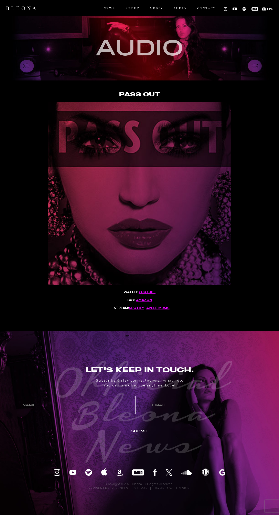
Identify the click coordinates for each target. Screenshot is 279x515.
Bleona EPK (205, 472)
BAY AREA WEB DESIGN (171, 488)
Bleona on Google (222, 472)
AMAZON (144, 300)
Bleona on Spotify (244, 9)
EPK (270, 9)
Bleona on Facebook (155, 472)
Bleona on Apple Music (104, 472)
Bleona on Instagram (225, 9)
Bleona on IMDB (255, 9)
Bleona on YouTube (235, 9)
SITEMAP (141, 488)
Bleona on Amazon (119, 472)
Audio (179, 8)
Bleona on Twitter (169, 472)
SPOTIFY (136, 308)
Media (156, 8)
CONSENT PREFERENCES (108, 488)
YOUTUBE (147, 292)
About (132, 8)
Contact (206, 8)
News (109, 8)
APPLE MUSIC (158, 308)
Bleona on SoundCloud (186, 472)
